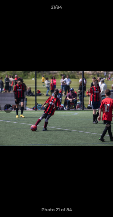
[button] (105, 8)
